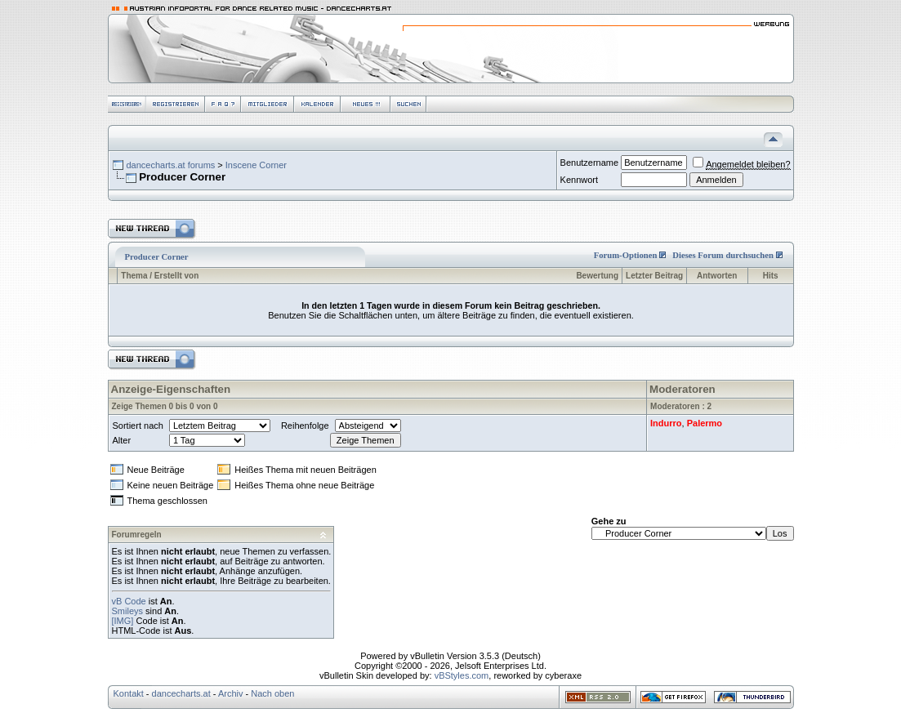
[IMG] (123, 621)
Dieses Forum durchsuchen (723, 255)
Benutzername (589, 162)
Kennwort (579, 180)
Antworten (717, 275)
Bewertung (597, 275)
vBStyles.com (462, 675)
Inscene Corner (256, 165)
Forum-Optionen (626, 255)
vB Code (129, 601)
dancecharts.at (181, 693)
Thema (134, 275)
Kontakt (129, 693)
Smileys (128, 611)
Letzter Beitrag (654, 275)
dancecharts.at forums (170, 165)
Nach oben (272, 693)
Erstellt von (176, 275)
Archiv (230, 693)
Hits (771, 275)
